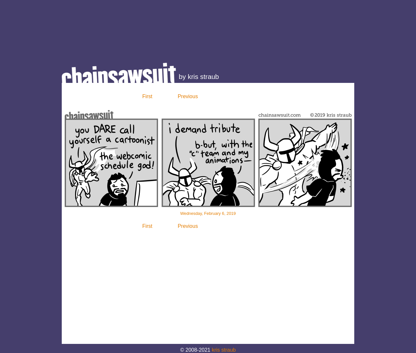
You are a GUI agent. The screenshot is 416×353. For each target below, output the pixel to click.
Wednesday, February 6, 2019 (208, 213)
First (147, 96)
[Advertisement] (208, 27)
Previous (188, 96)
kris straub (224, 350)
